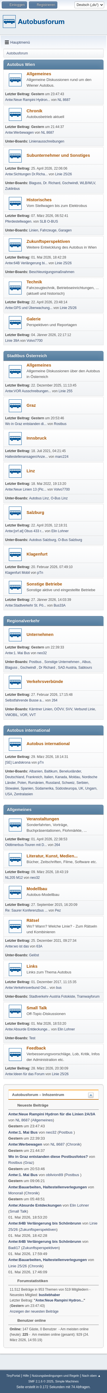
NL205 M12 (14, 878)
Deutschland (14, 777)
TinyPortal (13, 1375)
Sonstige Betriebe (44, 584)
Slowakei (12, 788)
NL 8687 (64, 100)
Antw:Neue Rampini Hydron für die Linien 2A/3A (51, 1114)
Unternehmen (40, 634)
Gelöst (34, 955)
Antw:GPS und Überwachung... (29, 308)
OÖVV (59, 709)
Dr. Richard (51, 183)
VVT (32, 715)
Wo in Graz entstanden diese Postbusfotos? (48, 1156)
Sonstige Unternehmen (62, 662)
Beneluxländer (70, 771)
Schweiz (68, 783)
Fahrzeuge (48, 230)
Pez (58, 910)
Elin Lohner (60, 531)
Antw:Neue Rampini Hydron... (27, 100)
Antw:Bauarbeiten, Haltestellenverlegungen (47, 1187)
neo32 (42, 653)
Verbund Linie (84, 709)
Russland (53, 783)
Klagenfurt (37, 554)
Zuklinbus (12, 189)
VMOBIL (11, 715)
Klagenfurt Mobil (18, 573)
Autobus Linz (39, 498)
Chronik (34, 111)
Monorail (15, 1193)
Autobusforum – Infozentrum (38, 1095)
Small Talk (37, 1008)
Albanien (36, 771)
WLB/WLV (87, 183)
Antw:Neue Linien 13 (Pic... (26, 489)
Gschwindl (70, 183)
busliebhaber (49, 1295)
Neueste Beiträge (30, 1105)
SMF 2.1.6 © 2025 (40, 1381)
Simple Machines (67, 1381)
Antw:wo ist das (17, 946)
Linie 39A (12, 341)
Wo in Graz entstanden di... (26, 424)
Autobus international (48, 743)
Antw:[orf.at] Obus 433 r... (24, 531)
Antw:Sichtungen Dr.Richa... (26, 174)
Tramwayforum (88, 997)
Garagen (65, 230)
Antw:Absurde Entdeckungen (35, 1205)
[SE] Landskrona (18, 762)
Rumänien (36, 783)
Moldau (74, 777)
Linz (31, 471)
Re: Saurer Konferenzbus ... (26, 910)
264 (54, 700)
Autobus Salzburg (42, 540)
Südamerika (44, 788)
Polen (21, 783)
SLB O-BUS (49, 221)
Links (32, 966)
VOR (23, 715)
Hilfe (26, 1375)
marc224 (61, 457)
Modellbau (37, 888)
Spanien (27, 788)
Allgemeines (39, 74)
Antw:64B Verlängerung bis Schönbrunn (44, 1223)
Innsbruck (37, 438)
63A (39, 946)
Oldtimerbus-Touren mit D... (26, 845)
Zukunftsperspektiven (48, 241)
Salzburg (35, 512)
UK (80, 788)
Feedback (36, 1048)
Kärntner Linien (40, 709)
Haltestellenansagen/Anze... (26, 457)
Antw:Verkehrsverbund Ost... (27, 988)
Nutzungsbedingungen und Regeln (55, 1375)
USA (8, 794)
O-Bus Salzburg (70, 540)
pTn (40, 573)
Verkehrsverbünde (45, 681)
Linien (33, 230)
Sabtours (85, 668)
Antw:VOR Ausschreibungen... (28, 391)
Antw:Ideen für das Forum (25, 1074)
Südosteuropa (66, 788)
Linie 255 (65, 391)
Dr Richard (47, 668)
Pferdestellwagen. (18, 221)
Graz (31, 405)
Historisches (39, 200)
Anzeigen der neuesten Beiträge (34, 1311)
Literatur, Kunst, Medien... (52, 856)
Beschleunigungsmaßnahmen (51, 272)
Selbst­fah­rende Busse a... (24, 700)
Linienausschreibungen (46, 141)
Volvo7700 (35, 341)
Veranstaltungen (43, 819)
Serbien (82, 783)
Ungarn (90, 788)
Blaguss (35, 183)
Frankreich (34, 777)
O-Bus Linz (59, 498)
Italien (48, 777)
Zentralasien (23, 794)
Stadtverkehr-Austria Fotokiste (52, 997)
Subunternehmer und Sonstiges (58, 155)
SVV (69, 709)
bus (59, 988)
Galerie (34, 319)
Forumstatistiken (30, 1281)
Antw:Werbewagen (19, 133)
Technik (34, 282)
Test (32, 1038)
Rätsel (33, 920)
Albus (86, 662)
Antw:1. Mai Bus (17, 653)
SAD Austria (67, 668)
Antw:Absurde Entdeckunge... (27, 1029)
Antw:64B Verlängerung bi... (26, 263)
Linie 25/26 (63, 174)
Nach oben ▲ (91, 1375)
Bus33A (60, 605)
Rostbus (60, 424)
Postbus (36, 662)
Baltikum (50, 771)
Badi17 (14, 1248)
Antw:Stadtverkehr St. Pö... (25, 605)
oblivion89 (54, 1175)
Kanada (61, 777)
